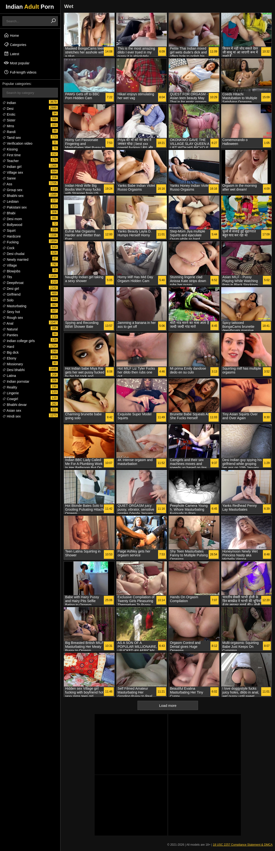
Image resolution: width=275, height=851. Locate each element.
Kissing (10, 149)
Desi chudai (13, 254)
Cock (8, 248)
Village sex (12, 172)
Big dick (10, 352)
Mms (8, 126)
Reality (9, 387)
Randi (8, 132)
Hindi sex (11, 416)
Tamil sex (11, 138)
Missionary (12, 364)
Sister (8, 120)
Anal (7, 323)
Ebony (9, 358)
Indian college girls (18, 341)
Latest (11, 53)
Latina (9, 376)
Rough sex (12, 318)
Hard (8, 347)
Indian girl (12, 167)
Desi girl (10, 289)
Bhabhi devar (14, 405)
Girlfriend (11, 294)
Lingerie (10, 393)
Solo (8, 300)
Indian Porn (30, 6)
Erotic (8, 114)
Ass (7, 184)
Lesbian (10, 201)
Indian (9, 103)
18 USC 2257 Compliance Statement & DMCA (243, 844)
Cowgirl (10, 399)
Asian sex (11, 410)
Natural (10, 329)
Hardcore (11, 236)
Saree (9, 178)
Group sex (12, 190)
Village (9, 265)
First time (11, 155)
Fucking (10, 242)
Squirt (8, 230)
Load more (167, 705)
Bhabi (8, 213)
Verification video (17, 143)
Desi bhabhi (13, 370)
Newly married (15, 259)
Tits (7, 277)
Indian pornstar (15, 381)
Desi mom (12, 219)
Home (11, 35)
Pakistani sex (14, 207)
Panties (10, 335)
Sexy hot (11, 312)
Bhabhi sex (12, 196)
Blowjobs (11, 271)
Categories (15, 44)
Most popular (17, 63)
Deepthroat (12, 283)
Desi (8, 109)
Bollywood (12, 225)
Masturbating (14, 306)
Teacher (10, 161)
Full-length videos (20, 72)
